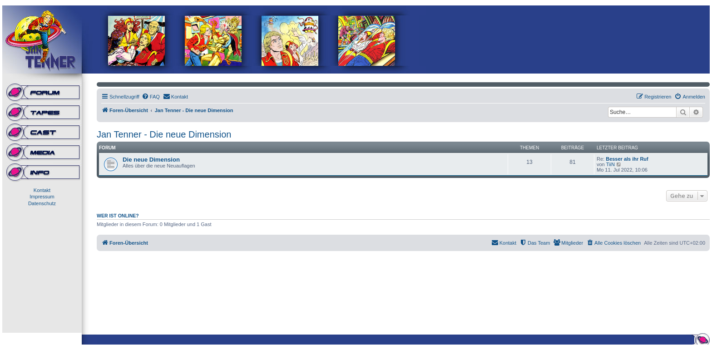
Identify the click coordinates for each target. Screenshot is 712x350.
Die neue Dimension (151, 159)
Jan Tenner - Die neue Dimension (164, 134)
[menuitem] (151, 96)
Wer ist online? (118, 215)
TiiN (610, 164)
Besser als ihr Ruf (627, 159)
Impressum (42, 196)
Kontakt (42, 190)
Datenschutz (42, 203)
